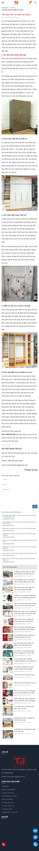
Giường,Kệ (5, 786)
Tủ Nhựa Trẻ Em (7, 809)
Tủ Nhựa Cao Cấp (8, 793)
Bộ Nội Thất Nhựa (7, 799)
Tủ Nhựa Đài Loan (8, 802)
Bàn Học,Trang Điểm (8, 789)
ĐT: (3, 773)
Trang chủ (5, 7)
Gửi (35, 506)
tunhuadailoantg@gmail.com (15, 776)
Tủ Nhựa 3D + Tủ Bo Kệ (9, 812)
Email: (4, 776)
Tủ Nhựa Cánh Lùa (8, 806)
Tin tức (12, 7)
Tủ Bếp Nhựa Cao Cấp (9, 796)
